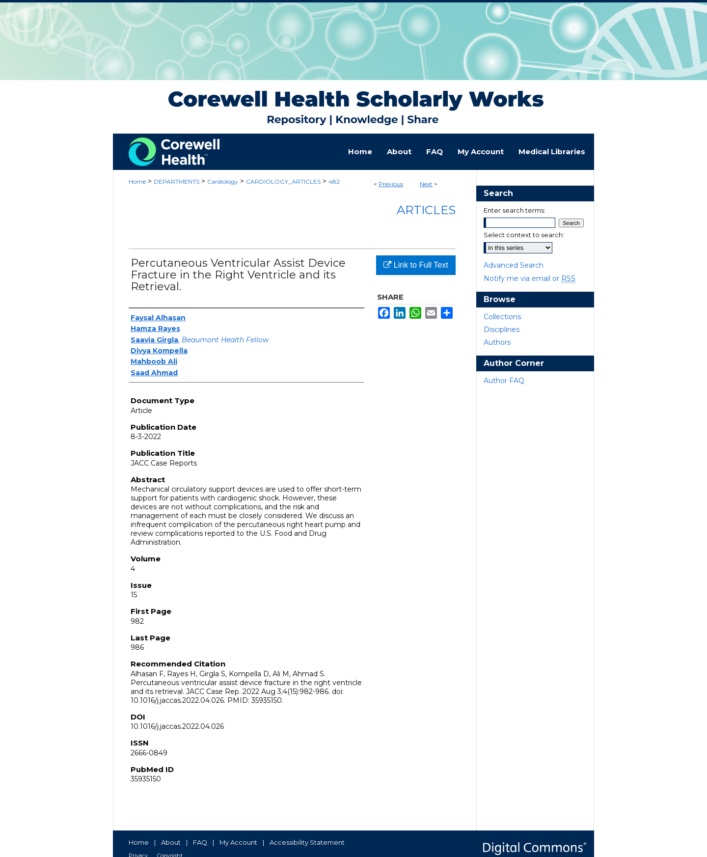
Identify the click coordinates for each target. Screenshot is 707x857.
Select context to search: (524, 235)
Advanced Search (514, 265)
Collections (502, 316)
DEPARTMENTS (176, 181)
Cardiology (222, 181)
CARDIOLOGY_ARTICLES (283, 181)
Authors (497, 342)
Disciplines (501, 329)
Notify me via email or (529, 278)
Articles (426, 210)
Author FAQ (504, 380)
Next (426, 184)
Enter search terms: (514, 210)
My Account (238, 842)
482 (334, 181)
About (171, 842)
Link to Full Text (415, 265)
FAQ (200, 842)
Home (137, 181)
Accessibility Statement (307, 842)
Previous (391, 184)
